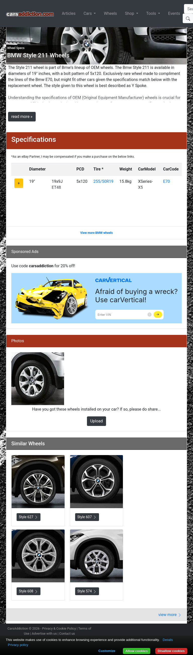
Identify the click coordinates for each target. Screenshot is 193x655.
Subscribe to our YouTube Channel (184, 629)
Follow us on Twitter (157, 629)
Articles (68, 13)
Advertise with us (44, 633)
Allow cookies (136, 651)
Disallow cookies (171, 651)
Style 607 (87, 517)
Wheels (110, 13)
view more (170, 614)
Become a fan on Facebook (166, 629)
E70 (166, 181)
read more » (21, 116)
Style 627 (28, 517)
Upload (96, 421)
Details (168, 640)
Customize (106, 651)
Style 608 (28, 591)
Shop (130, 13)
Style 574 (87, 591)
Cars (88, 13)
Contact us (67, 633)
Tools (151, 13)
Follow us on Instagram (149, 629)
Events (174, 13)
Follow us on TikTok (175, 629)
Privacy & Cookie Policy (59, 628)
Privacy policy (18, 645)
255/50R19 (103, 181)
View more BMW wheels (96, 233)
